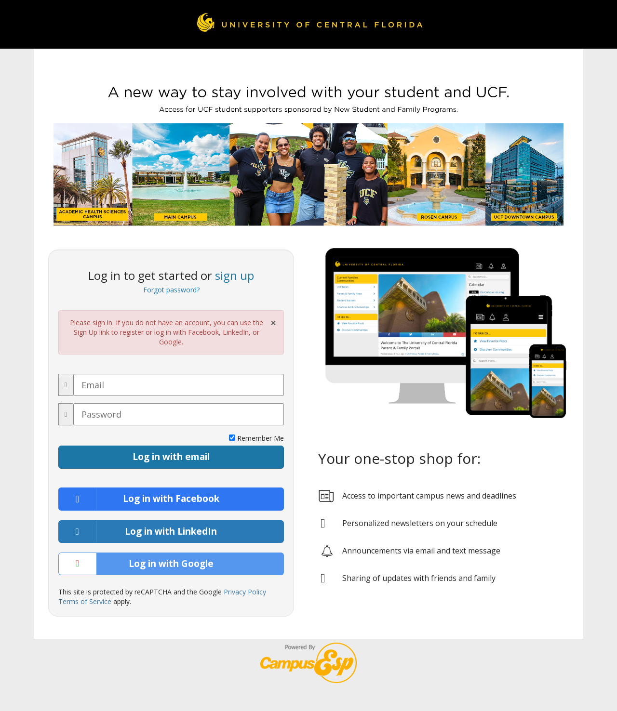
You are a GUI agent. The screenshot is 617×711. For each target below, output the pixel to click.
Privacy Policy (245, 591)
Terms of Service (84, 601)
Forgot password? (171, 289)
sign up (234, 275)
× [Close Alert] (273, 323)
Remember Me (256, 438)
